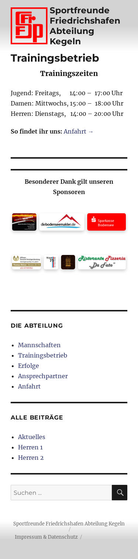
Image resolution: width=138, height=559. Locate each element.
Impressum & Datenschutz (46, 537)
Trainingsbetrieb (42, 355)
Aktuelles (31, 437)
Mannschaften (39, 345)
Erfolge (28, 365)
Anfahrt (29, 386)
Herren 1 (30, 447)
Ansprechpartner (43, 376)
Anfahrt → (79, 131)
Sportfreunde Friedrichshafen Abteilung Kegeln (85, 25)
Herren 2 (31, 457)
